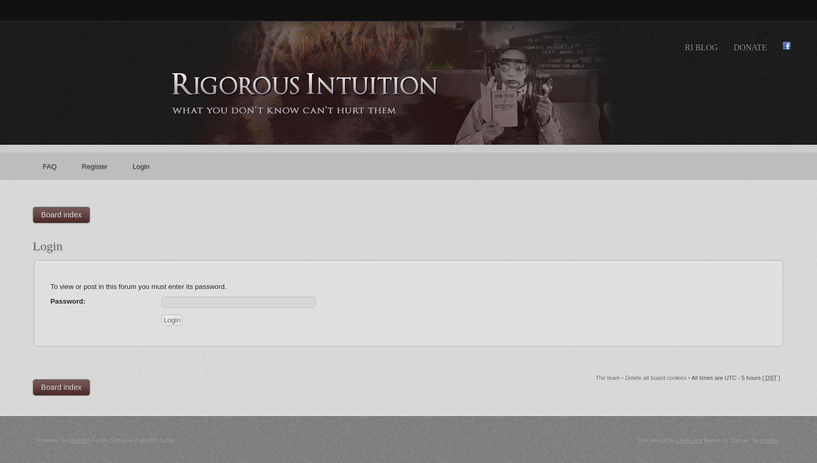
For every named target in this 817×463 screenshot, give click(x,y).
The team (608, 378)
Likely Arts (689, 440)
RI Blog (701, 47)
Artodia (770, 440)
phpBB (77, 440)
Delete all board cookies (655, 378)
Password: (68, 301)
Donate (750, 47)
